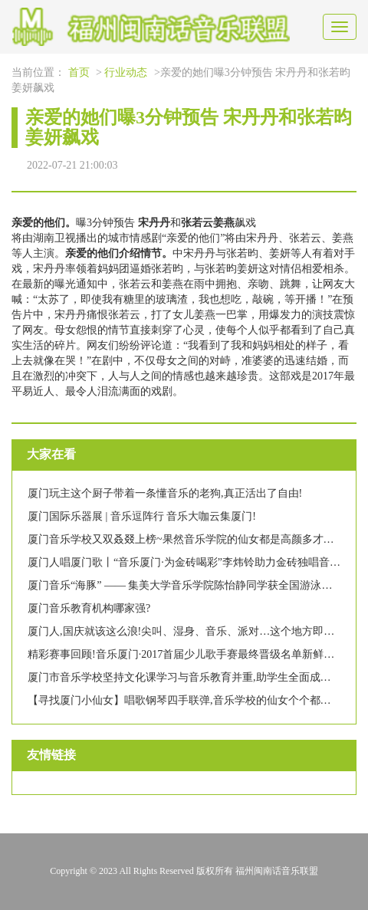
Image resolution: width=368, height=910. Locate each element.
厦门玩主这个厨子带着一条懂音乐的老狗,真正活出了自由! (165, 493)
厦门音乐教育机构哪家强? (89, 608)
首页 (79, 72)
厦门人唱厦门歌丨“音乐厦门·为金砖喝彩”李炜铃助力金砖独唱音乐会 (189, 562)
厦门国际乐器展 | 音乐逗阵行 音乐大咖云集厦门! (142, 516)
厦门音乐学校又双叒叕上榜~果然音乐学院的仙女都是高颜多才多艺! (188, 539)
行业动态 (125, 72)
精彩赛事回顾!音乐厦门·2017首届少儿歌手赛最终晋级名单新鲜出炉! (188, 654)
